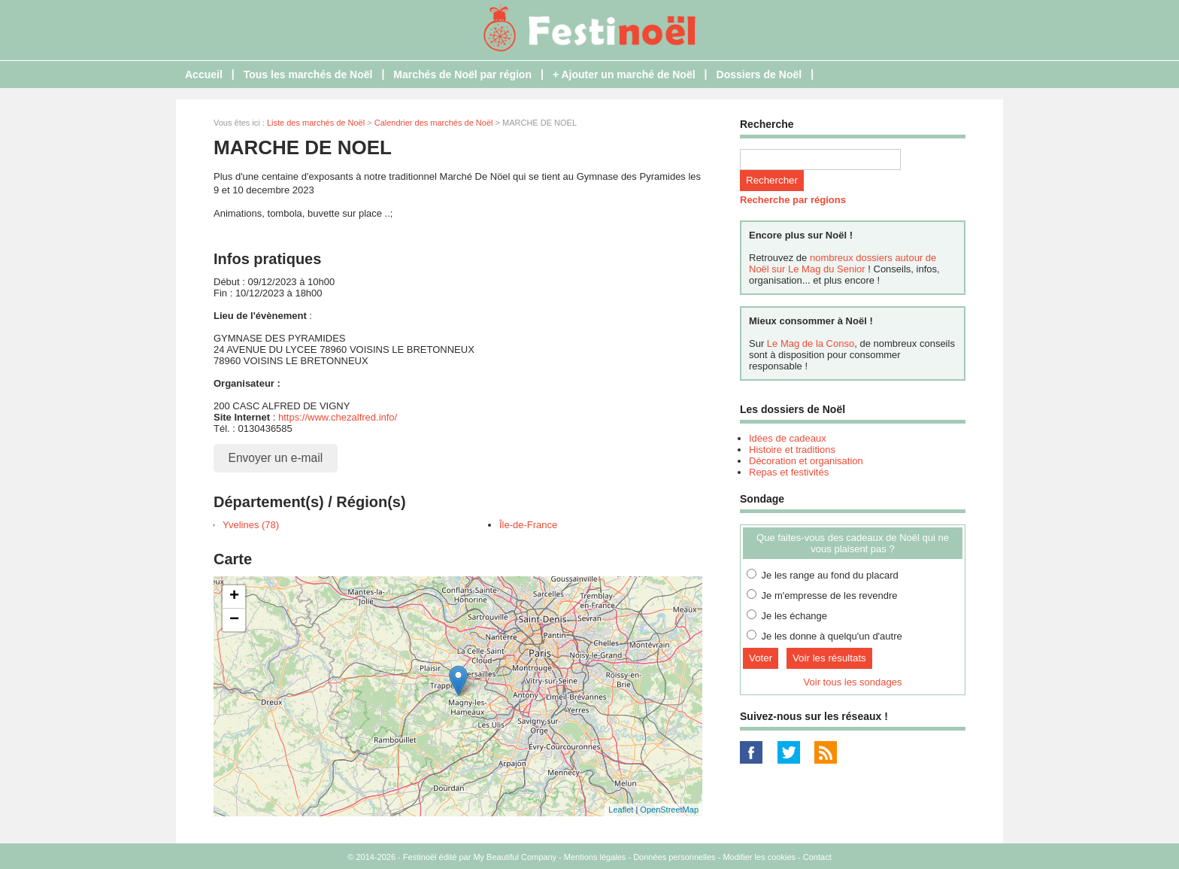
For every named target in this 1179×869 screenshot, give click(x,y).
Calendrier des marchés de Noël (433, 122)
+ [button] (234, 596)
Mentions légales (595, 856)
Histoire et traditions (792, 449)
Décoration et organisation (806, 460)
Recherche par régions (793, 199)
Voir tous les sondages (853, 682)
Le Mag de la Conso (810, 343)
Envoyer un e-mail (276, 457)
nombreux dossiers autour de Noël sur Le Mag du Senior (842, 263)
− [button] (234, 620)
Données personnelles (674, 856)
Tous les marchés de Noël (308, 74)
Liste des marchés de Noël (316, 122)
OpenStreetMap (669, 809)
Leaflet (620, 809)
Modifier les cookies (759, 856)
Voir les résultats (829, 658)
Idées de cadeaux (787, 438)
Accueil (204, 74)
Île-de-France (528, 524)
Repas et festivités (789, 472)
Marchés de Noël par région (462, 74)
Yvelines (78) (251, 524)
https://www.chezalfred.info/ (337, 417)
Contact (817, 856)
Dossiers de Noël (759, 74)
